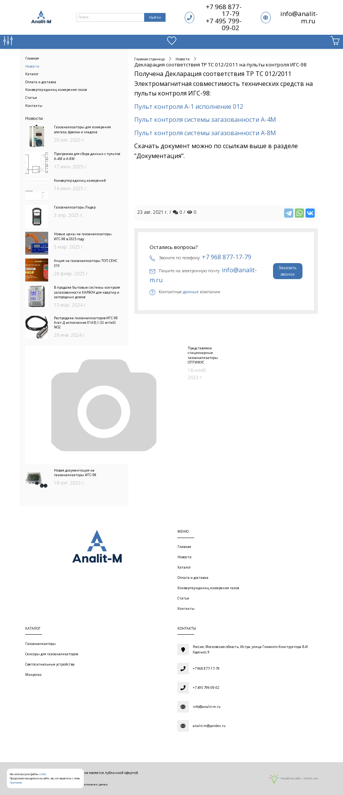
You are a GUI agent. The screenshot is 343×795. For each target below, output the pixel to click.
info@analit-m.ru (299, 17)
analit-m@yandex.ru (209, 726)
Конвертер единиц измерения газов (56, 89)
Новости (32, 66)
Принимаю (16, 782)
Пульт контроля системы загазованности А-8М (206, 133)
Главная (32, 58)
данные (191, 291)
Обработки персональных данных (87, 784)
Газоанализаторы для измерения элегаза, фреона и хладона (82, 129)
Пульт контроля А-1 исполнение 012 (188, 106)
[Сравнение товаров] (8, 42)
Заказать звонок (287, 271)
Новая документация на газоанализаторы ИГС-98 (75, 472)
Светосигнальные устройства (50, 664)
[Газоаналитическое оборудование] (95, 548)
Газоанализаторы (40, 643)
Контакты (33, 105)
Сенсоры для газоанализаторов (51, 654)
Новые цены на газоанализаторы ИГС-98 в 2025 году (83, 236)
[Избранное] (171, 42)
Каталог (32, 74)
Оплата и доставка (40, 82)
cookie (42, 774)
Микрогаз (33, 674)
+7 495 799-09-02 (224, 24)
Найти (155, 17)
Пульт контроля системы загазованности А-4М (205, 119)
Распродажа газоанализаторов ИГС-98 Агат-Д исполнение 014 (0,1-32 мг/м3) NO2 (86, 323)
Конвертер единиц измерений (80, 180)
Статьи (31, 97)
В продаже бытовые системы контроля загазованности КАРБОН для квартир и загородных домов (87, 292)
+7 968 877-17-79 (224, 10)
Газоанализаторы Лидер (75, 207)
